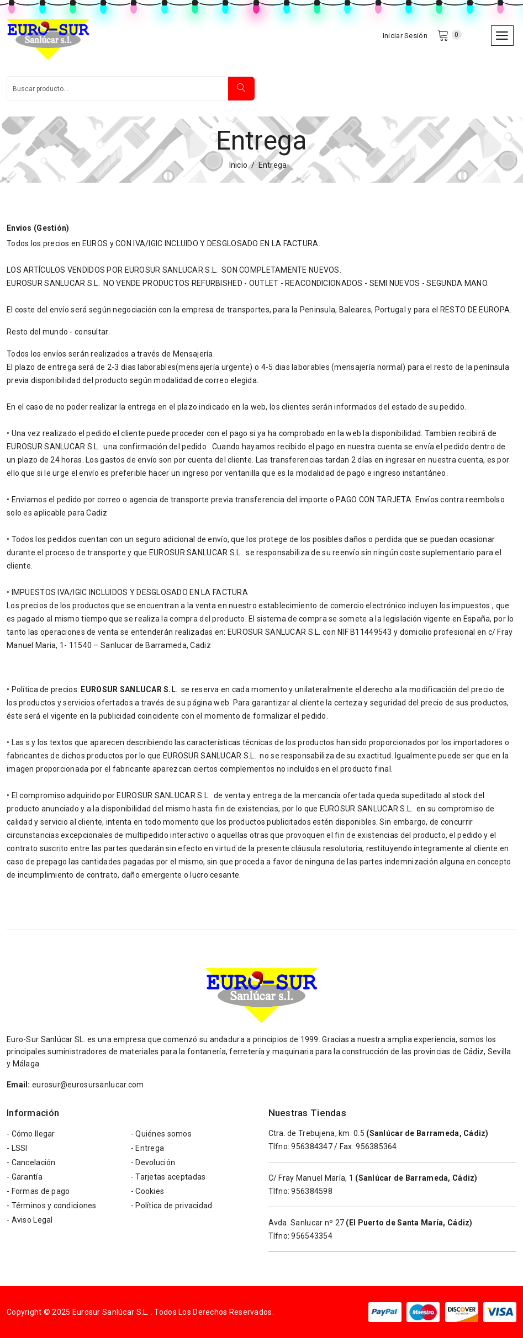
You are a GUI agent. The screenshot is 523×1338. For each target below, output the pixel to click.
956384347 (311, 1146)
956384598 (311, 1191)
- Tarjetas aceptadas (168, 1176)
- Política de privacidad (172, 1205)
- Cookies (148, 1191)
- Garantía (25, 1176)
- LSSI (17, 1148)
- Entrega (148, 1148)
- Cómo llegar (31, 1133)
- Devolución (153, 1162)
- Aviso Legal (30, 1219)
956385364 (376, 1146)
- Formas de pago (38, 1191)
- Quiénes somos (161, 1133)
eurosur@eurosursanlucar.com (88, 1084)
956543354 (311, 1235)
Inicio (238, 165)
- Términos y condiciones (52, 1205)
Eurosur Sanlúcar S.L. (110, 1312)
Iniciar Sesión (405, 35)
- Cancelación (31, 1162)
